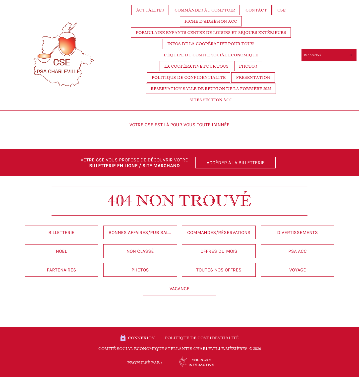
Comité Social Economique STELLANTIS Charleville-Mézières (179, 348)
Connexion (141, 338)
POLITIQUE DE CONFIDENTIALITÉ (202, 338)
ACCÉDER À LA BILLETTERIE (236, 162)
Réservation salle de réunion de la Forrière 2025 (211, 88)
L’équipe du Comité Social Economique (211, 55)
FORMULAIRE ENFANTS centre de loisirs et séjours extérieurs (211, 32)
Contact (256, 10)
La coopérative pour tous (196, 66)
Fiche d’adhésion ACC (210, 21)
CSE (281, 10)
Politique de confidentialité (189, 77)
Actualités (150, 10)
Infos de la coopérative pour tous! (210, 43)
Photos (248, 66)
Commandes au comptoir (205, 10)
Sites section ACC (210, 100)
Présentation (253, 77)
